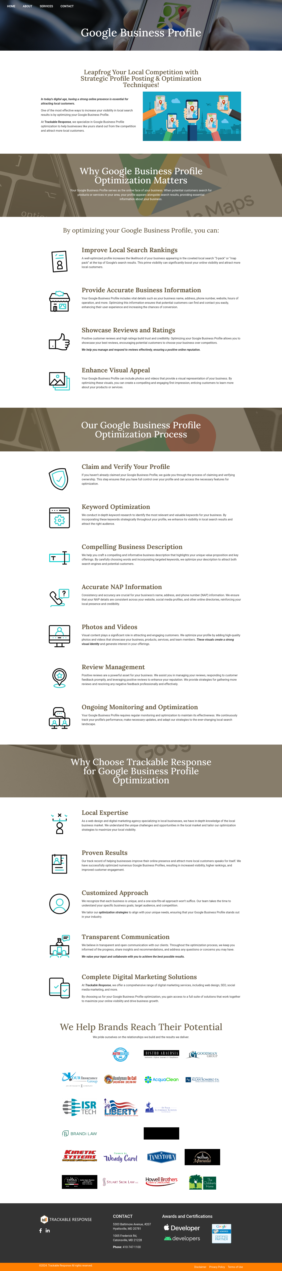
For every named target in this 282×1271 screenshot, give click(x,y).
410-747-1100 (132, 1247)
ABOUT (138, 7)
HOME (121, 7)
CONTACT (177, 7)
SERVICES (156, 7)
